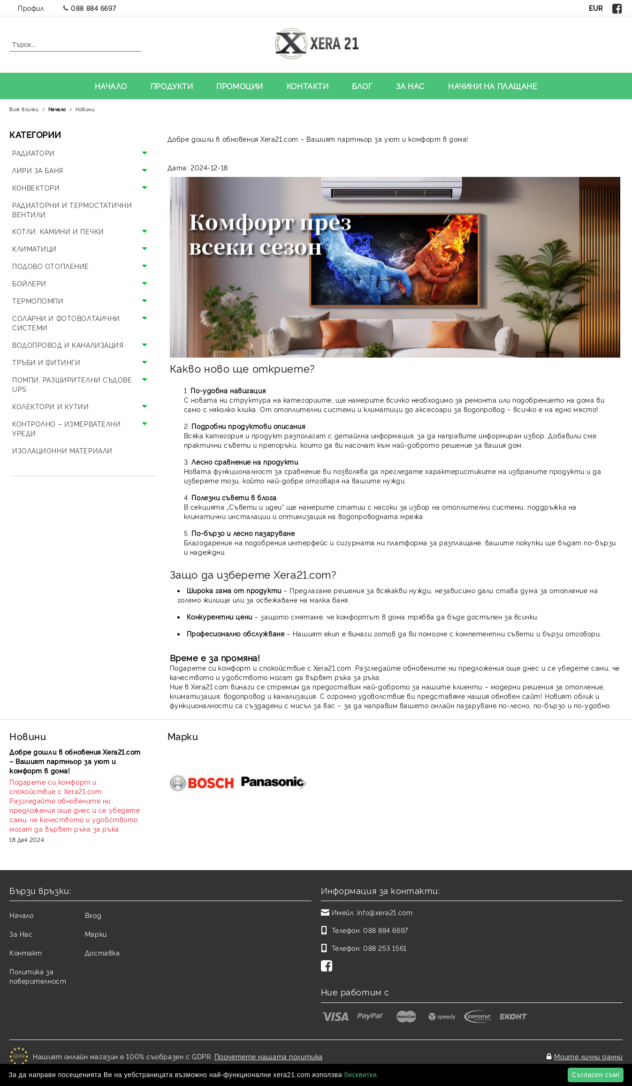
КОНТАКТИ (307, 86)
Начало (57, 109)
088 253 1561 (385, 947)
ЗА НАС (410, 86)
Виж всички (24, 109)
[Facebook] (328, 966)
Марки (96, 933)
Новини (85, 109)
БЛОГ (362, 86)
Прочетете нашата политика (268, 1053)
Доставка (102, 952)
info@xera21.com (384, 912)
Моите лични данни (588, 1053)
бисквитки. (361, 1074)
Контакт (25, 952)
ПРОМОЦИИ (239, 86)
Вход (93, 914)
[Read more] (76, 805)
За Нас (20, 933)
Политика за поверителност (37, 976)
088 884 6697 (93, 7)
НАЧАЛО (111, 86)
